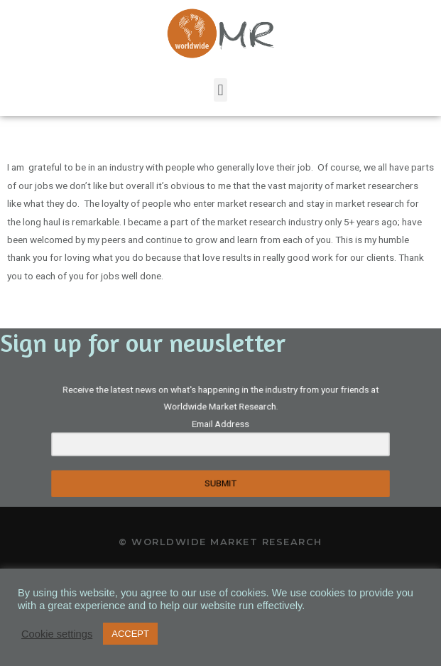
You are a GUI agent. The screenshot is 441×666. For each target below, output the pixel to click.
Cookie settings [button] (56, 634)
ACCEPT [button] (130, 633)
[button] (220, 90)
